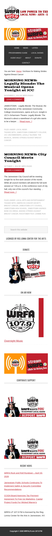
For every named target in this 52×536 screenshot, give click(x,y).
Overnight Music (13, 340)
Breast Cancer (11, 206)
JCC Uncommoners (12, 135)
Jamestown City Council (30, 206)
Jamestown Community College (31, 132)
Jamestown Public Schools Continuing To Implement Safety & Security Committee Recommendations (23, 486)
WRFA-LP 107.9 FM (26, 13)
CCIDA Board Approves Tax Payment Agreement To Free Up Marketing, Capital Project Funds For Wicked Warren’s (23, 498)
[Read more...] (26, 121)
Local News (21, 130)
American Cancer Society (28, 203)
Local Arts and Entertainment (30, 200)
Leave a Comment (14, 100)
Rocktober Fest (26, 214)
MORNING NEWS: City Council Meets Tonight (25, 158)
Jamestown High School (15, 208)
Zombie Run (40, 214)
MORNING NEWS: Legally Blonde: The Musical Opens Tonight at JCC (24, 85)
